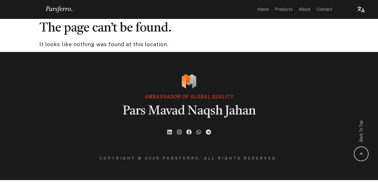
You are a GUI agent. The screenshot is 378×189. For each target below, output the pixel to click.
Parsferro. (59, 9)
